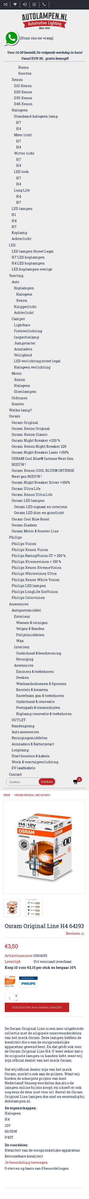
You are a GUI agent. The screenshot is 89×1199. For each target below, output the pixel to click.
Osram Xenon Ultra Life (32, 494)
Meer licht (23, 135)
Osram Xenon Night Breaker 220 (39, 446)
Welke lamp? (20, 410)
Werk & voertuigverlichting (35, 762)
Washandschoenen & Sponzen (41, 683)
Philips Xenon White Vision (36, 579)
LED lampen (22, 208)
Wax (20, 640)
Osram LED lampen (28, 500)
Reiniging (24, 659)
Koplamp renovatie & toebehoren (44, 713)
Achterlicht (21, 238)
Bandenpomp (23, 726)
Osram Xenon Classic (29, 434)
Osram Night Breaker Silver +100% (41, 482)
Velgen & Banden (30, 628)
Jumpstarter (25, 343)
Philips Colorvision (28, 597)
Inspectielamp (26, 337)
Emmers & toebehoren (35, 671)
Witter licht (24, 153)
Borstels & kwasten (32, 689)
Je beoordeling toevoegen (26, 1162)
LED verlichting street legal (37, 361)
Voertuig (16, 275)
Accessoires (18, 604)
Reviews (75, 933)
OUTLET (19, 720)
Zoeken (47, 781)
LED (12, 245)
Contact (15, 774)
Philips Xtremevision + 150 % (36, 561)
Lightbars (22, 325)
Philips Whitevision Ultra (34, 573)
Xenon (17, 79)
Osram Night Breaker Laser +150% (40, 452)
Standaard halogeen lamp (36, 116)
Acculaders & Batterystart (33, 744)
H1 (14, 214)
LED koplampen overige (32, 269)
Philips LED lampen (29, 585)
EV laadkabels (23, 768)
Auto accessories (25, 732)
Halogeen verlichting (32, 367)
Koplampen (24, 288)
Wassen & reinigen (32, 622)
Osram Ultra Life (26, 488)
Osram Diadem (24, 525)
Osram (14, 416)
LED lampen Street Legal (33, 251)
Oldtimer (20, 398)
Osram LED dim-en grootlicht (39, 512)
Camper (18, 319)
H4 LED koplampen (28, 263)
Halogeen (20, 110)
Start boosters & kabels (31, 756)
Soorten (25, 73)
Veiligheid (23, 355)
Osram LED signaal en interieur (40, 506)
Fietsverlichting (28, 331)
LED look (21, 171)
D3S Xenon (23, 98)
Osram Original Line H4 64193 (32, 795)
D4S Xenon (23, 104)
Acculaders (23, 349)
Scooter (18, 404)
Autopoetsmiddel (26, 610)
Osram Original (25, 422)
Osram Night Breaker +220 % (36, 440)
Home (23, 67)
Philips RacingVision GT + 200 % (39, 555)
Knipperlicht (25, 306)
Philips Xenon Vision (30, 549)
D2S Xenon (23, 92)
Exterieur (22, 616)
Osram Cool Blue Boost (30, 519)
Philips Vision (24, 543)
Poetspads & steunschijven (38, 707)
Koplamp (19, 232)
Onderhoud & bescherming (38, 653)
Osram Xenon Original (31, 428)
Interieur (22, 647)
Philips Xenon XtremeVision (36, 567)
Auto (15, 282)
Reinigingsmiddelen (29, 738)
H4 (18, 128)
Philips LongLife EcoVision (35, 591)
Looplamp (20, 750)
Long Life (22, 190)
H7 (18, 122)
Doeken (22, 677)
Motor (17, 373)
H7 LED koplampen (28, 257)
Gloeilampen (25, 391)
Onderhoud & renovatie (35, 701)
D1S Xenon (23, 85)
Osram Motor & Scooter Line (35, 531)
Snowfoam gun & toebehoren (40, 695)
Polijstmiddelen (30, 635)
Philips (15, 537)
